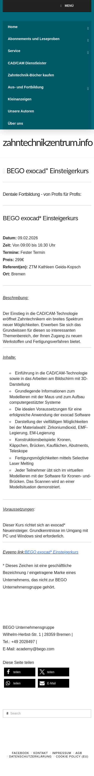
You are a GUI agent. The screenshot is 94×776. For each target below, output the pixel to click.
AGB (78, 752)
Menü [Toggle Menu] (66, 6)
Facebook (20, 752)
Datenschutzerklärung (30, 756)
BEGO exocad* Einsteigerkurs (51, 552)
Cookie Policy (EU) (72, 756)
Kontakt (40, 752)
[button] (19, 672)
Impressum (61, 752)
